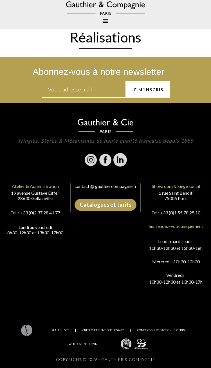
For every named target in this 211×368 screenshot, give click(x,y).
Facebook (105, 160)
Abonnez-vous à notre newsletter (98, 72)
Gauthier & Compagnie (105, 8)
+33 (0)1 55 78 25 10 (180, 212)
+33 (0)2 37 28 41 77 (40, 212)
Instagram (91, 160)
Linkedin (120, 160)
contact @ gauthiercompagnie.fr (106, 186)
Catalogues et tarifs (105, 204)
